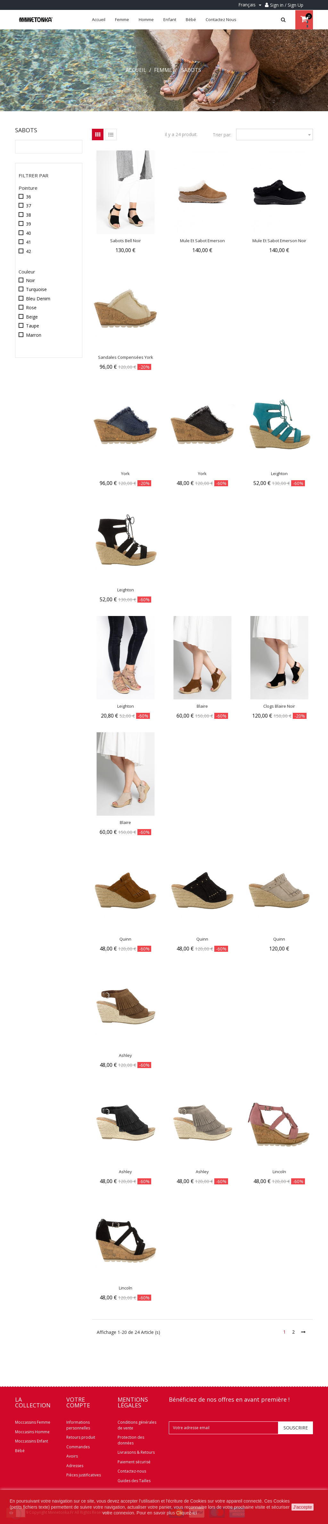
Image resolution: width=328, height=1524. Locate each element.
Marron (33, 335)
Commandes (78, 1447)
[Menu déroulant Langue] (251, 5)
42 (28, 251)
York (125, 473)
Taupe (32, 326)
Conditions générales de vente (137, 1425)
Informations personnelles (78, 1425)
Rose (31, 307)
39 (28, 224)
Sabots (26, 130)
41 (28, 242)
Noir (30, 280)
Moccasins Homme (32, 1432)
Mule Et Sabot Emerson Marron (202, 244)
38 (28, 215)
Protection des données (131, 1440)
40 (28, 233)
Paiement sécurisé (134, 1462)
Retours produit (80, 1437)
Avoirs (72, 1456)
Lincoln (279, 1171)
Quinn (125, 939)
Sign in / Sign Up (286, 5)
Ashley (125, 1055)
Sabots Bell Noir (125, 240)
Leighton (279, 473)
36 (28, 197)
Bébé (20, 1450)
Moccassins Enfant (31, 1441)
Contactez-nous (132, 1471)
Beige (32, 317)
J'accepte (302, 1507)
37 (28, 206)
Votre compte (78, 1402)
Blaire (202, 706)
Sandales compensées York (125, 357)
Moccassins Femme (32, 1422)
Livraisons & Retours (136, 1452)
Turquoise (36, 289)
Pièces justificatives (83, 1475)
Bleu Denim (38, 299)
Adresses (74, 1465)
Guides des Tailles (134, 1480)
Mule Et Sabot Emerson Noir (279, 240)
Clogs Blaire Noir (279, 706)
